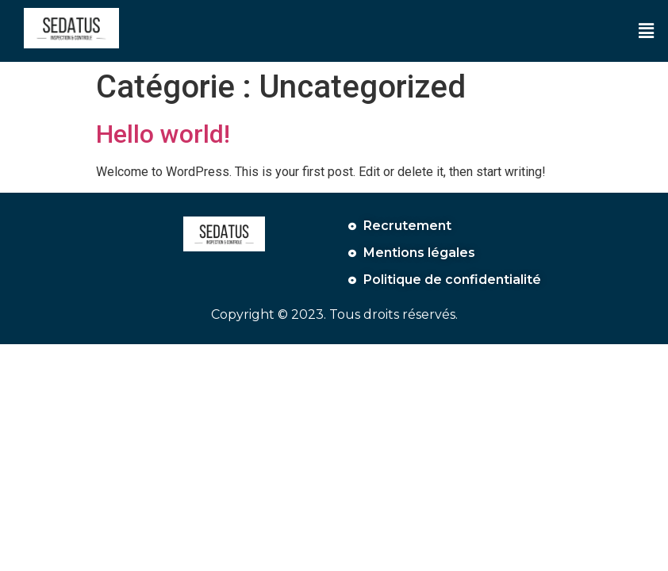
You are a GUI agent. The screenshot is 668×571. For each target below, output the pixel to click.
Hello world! (163, 134)
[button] (646, 31)
